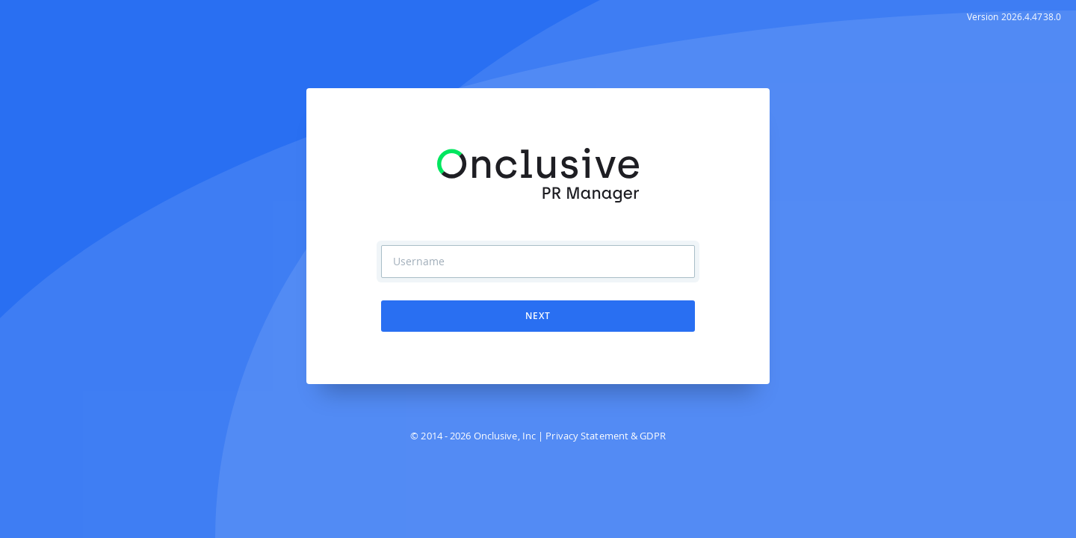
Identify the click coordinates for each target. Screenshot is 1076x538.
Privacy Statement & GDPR (605, 435)
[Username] (538, 261)
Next (538, 315)
